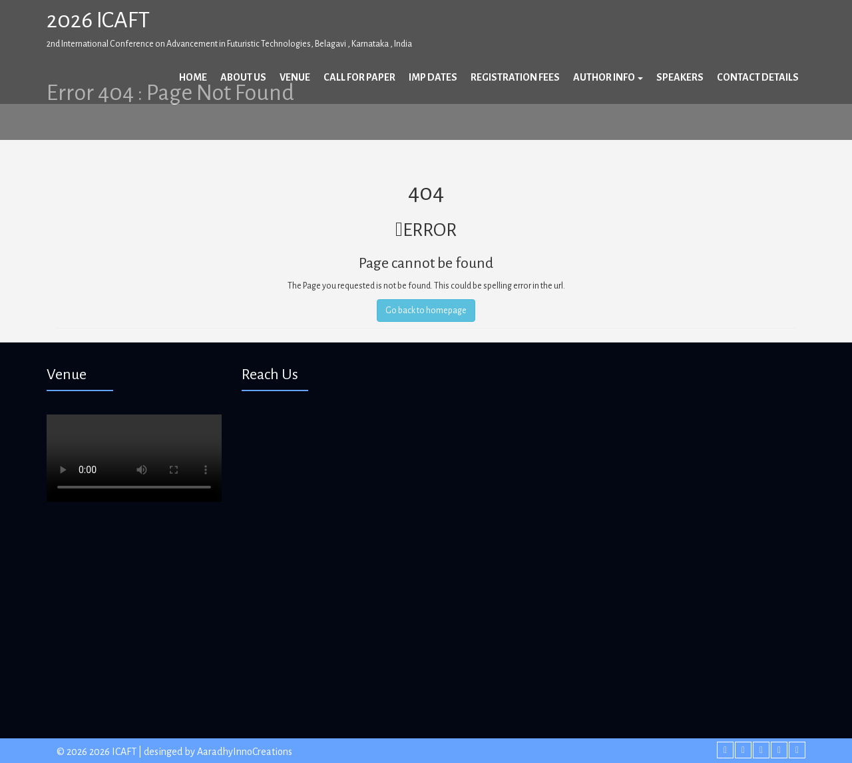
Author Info (608, 77)
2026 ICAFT (98, 20)
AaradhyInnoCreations (244, 751)
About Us (243, 77)
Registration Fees (515, 77)
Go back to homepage (426, 310)
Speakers (680, 77)
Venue (295, 77)
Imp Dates (433, 77)
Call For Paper (359, 77)
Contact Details (758, 77)
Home (193, 77)
